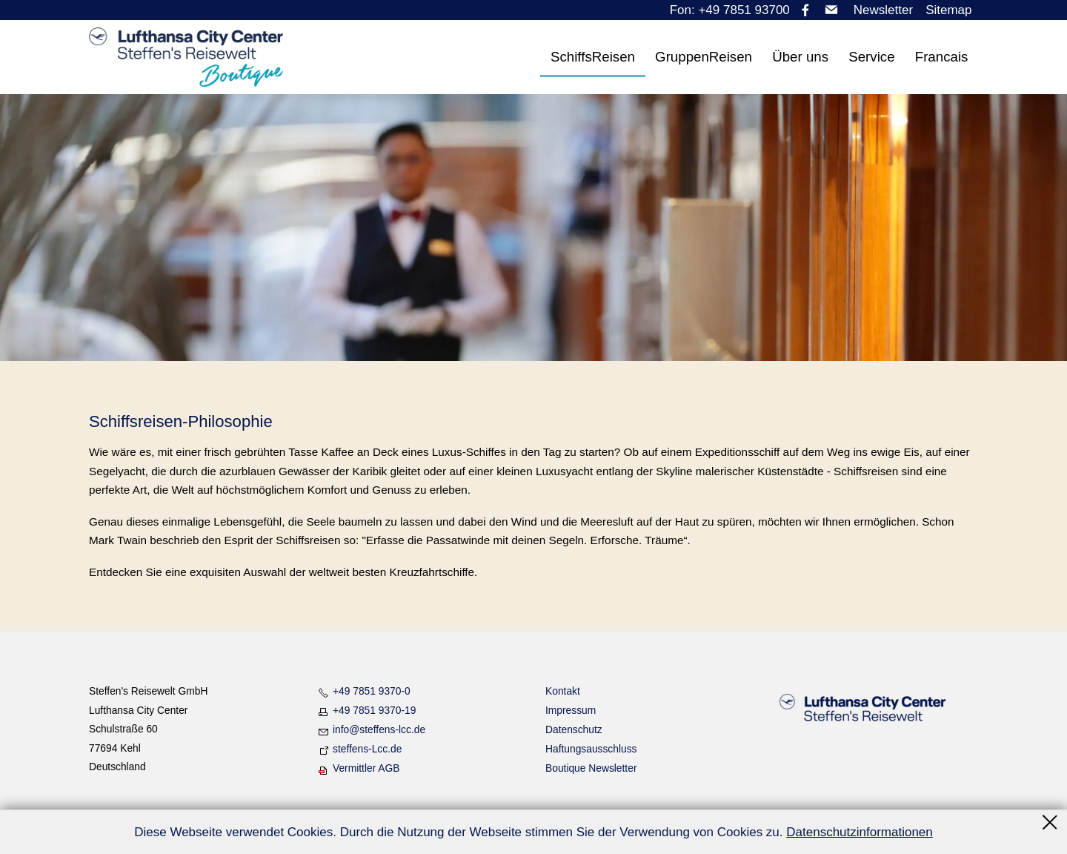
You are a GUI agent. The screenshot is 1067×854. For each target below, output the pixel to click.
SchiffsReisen (593, 56)
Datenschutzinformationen (859, 832)
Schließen (1050, 822)
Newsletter (883, 10)
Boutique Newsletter (590, 768)
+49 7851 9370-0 (371, 691)
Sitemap (948, 10)
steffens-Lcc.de (367, 749)
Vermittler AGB (366, 768)
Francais (941, 56)
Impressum (570, 710)
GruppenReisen (703, 56)
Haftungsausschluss (590, 749)
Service (871, 56)
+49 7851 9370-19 (374, 710)
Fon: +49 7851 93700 (730, 10)
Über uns (800, 56)
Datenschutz (573, 729)
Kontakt (562, 691)
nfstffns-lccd (379, 729)
